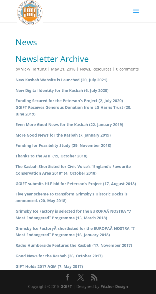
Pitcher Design (114, 286)
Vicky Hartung (34, 69)
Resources (102, 69)
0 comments (127, 69)
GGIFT (66, 286)
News (85, 69)
